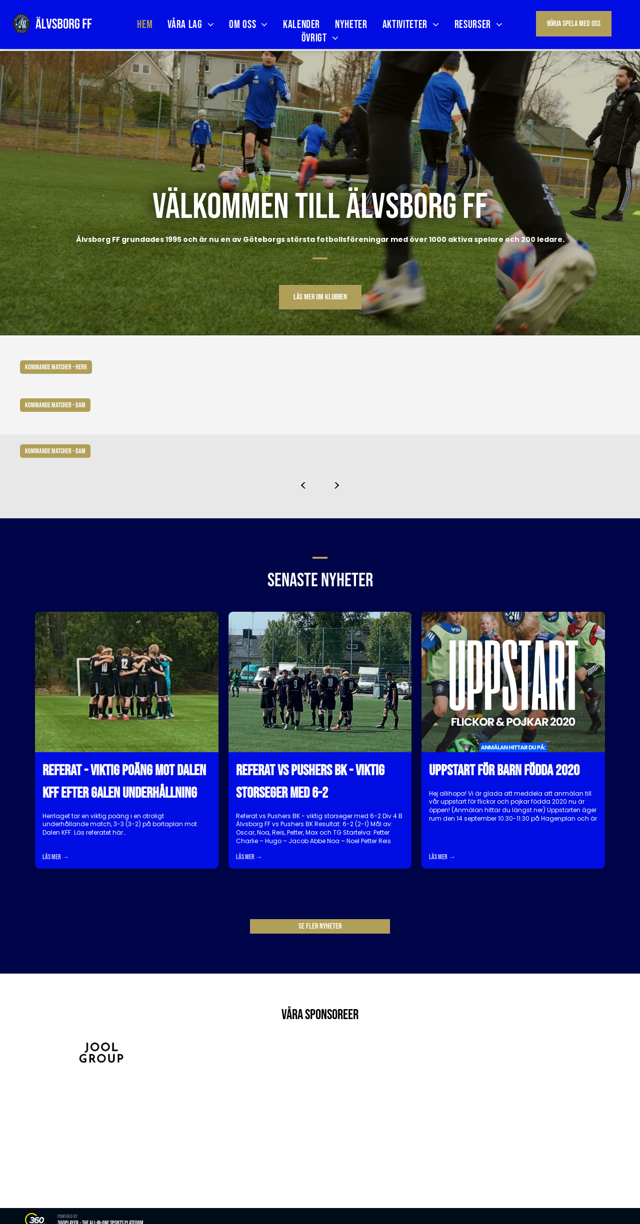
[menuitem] (145, 24)
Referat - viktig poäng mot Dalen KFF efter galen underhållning (124, 782)
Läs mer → (55, 857)
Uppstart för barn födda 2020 (504, 771)
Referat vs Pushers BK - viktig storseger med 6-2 (310, 782)
